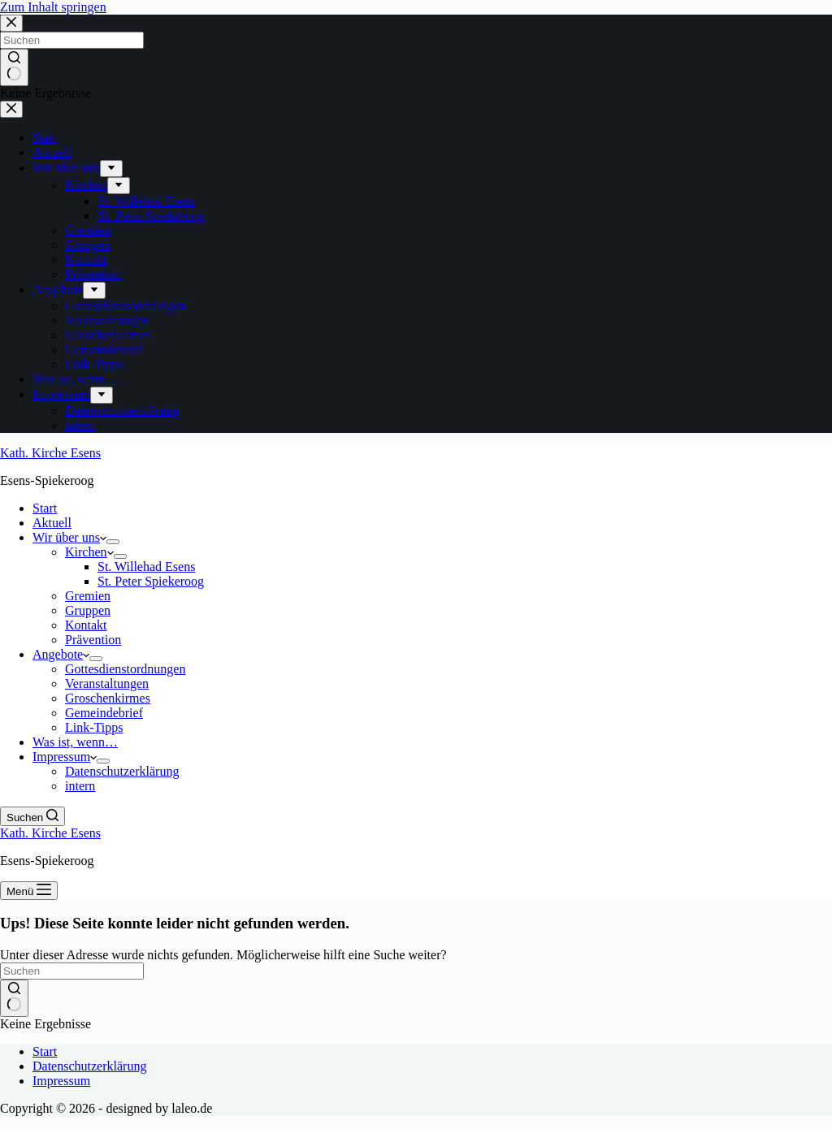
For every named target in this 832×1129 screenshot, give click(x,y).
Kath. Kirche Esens (50, 453)
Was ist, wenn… (75, 742)
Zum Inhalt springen (53, 7)
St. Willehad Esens (146, 566)
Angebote (60, 654)
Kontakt (86, 625)
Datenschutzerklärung (122, 771)
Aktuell (52, 523)
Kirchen (89, 552)
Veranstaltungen (107, 683)
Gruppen (87, 610)
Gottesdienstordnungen (125, 669)
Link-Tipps (94, 727)
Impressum (64, 756)
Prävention (93, 640)
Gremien (87, 596)
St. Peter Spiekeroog (151, 581)
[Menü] (29, 890)
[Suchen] (32, 816)
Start (44, 508)
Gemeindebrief (104, 713)
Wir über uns (69, 537)
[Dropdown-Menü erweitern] (112, 541)
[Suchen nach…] (72, 971)
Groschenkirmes (107, 698)
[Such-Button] (14, 998)
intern (80, 786)
